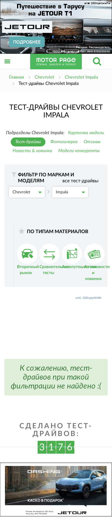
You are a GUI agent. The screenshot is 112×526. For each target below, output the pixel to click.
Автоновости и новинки (97, 262)
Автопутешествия (79, 256)
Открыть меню (7, 68)
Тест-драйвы (28, 142)
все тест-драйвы (80, 180)
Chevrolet (27, 192)
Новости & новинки (32, 151)
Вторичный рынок (28, 259)
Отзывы (92, 142)
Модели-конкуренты (79, 151)
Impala (70, 192)
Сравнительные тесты (54, 259)
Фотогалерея (64, 142)
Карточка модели (86, 133)
